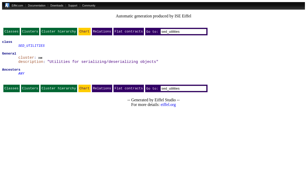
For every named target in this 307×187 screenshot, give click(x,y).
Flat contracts (129, 32)
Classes (11, 32)
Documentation (36, 5)
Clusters (30, 32)
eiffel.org (168, 113)
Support (72, 5)
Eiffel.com (17, 5)
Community (89, 5)
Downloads (56, 5)
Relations (102, 32)
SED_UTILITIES (31, 47)
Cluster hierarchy (59, 32)
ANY (21, 80)
